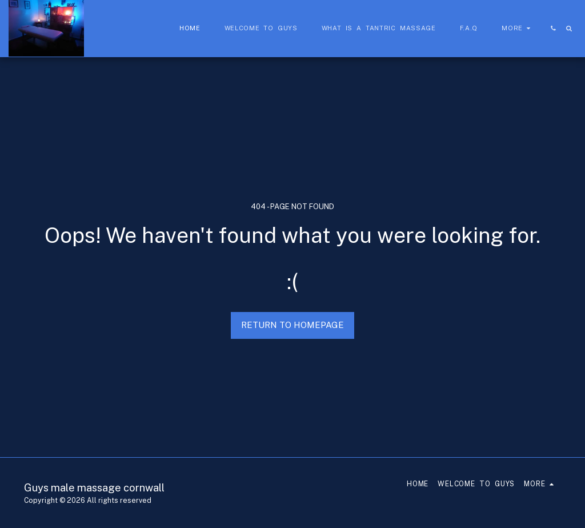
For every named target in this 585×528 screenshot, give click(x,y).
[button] (553, 28)
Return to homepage (292, 325)
